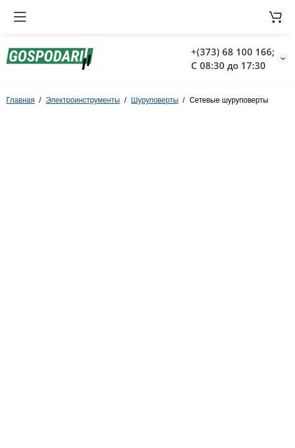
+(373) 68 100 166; (232, 51)
